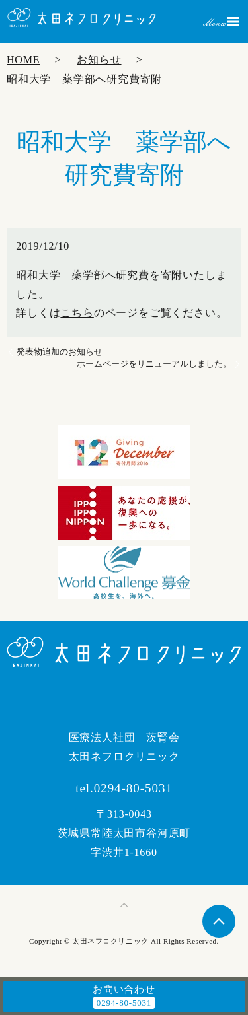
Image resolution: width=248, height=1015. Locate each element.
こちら (76, 312)
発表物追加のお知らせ (60, 352)
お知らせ (99, 59)
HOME (23, 59)
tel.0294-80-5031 (124, 788)
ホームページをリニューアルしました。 (154, 363)
